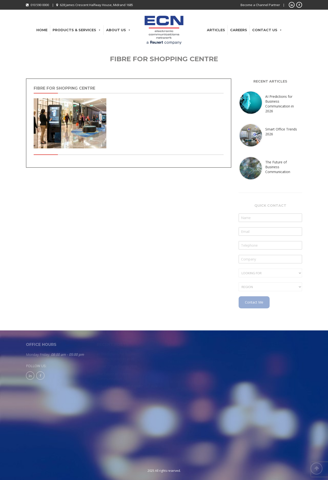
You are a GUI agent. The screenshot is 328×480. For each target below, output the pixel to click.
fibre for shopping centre (64, 88)
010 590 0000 (40, 5)
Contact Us (267, 30)
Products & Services (77, 30)
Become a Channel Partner (260, 5)
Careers (238, 30)
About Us (118, 30)
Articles (216, 30)
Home (41, 30)
